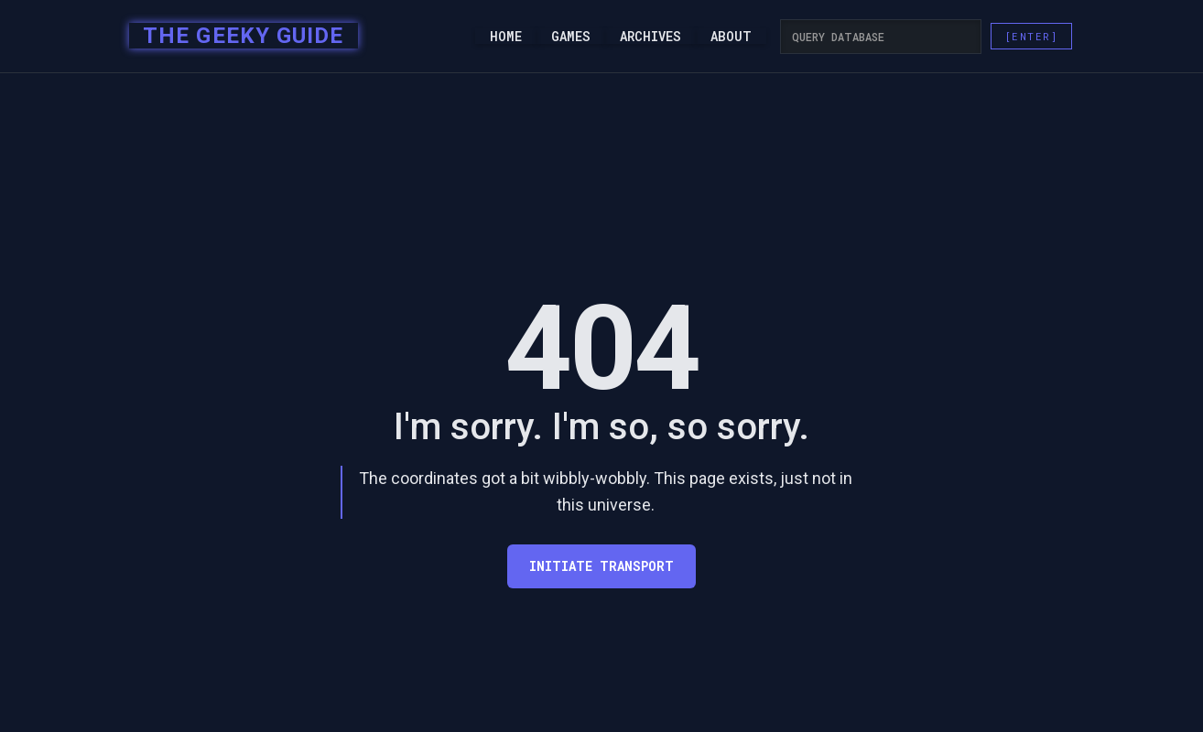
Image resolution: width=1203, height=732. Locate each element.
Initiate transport (601, 566)
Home (506, 36)
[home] (237, 36)
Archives (650, 36)
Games (571, 36)
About (731, 36)
